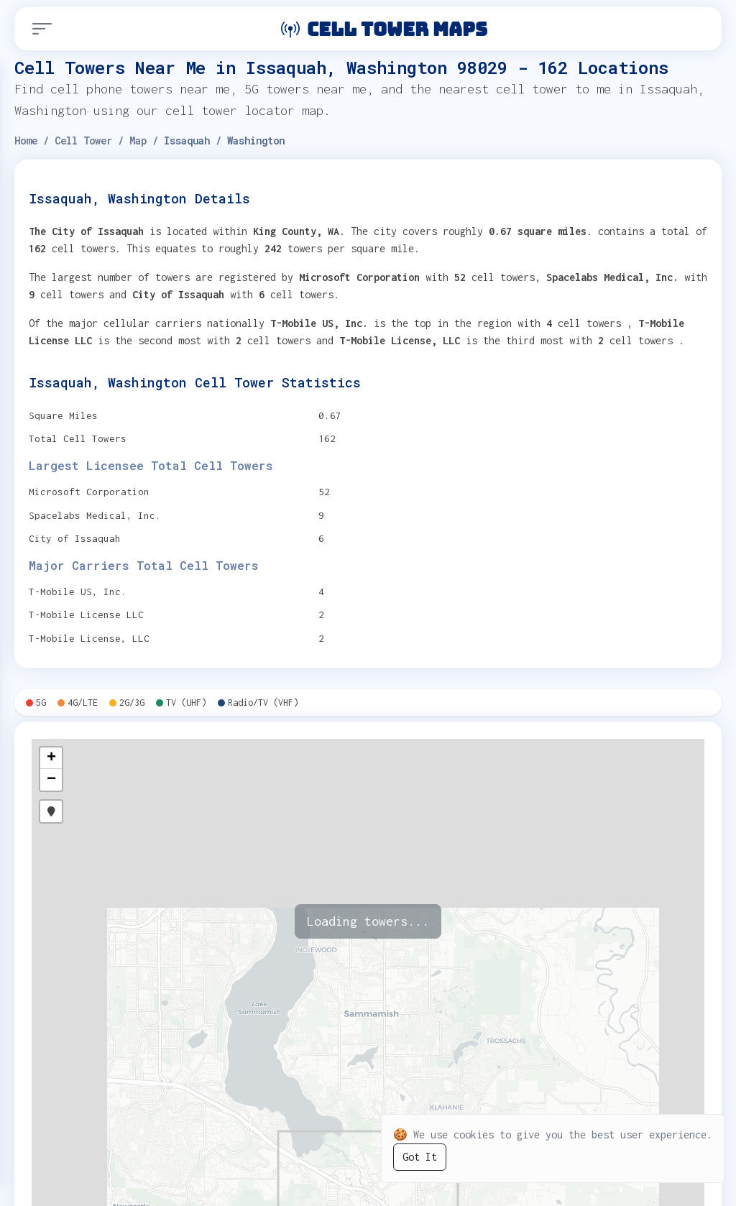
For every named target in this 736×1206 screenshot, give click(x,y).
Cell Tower (83, 140)
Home (25, 140)
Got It (419, 1157)
